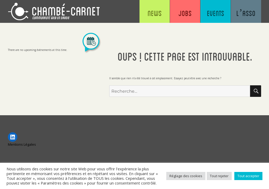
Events (215, 13)
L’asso (246, 13)
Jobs (185, 13)
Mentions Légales (22, 144)
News (155, 13)
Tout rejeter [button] (219, 176)
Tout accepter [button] (248, 176)
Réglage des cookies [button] (185, 176)
